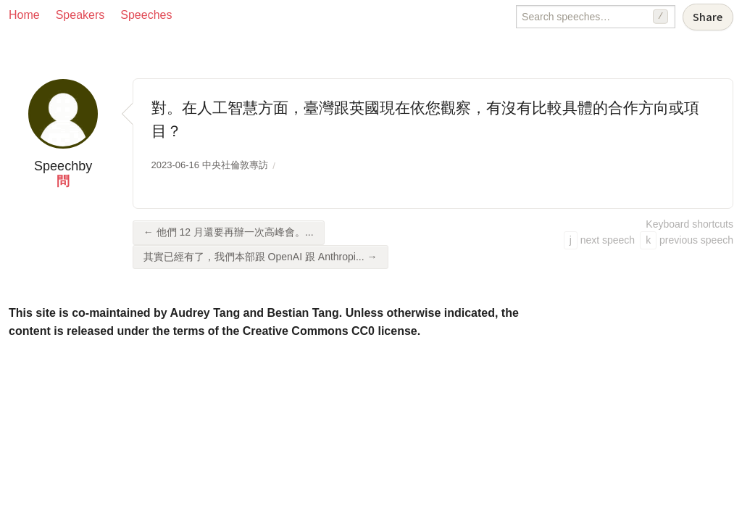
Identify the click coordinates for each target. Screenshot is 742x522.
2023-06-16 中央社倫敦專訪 (209, 165)
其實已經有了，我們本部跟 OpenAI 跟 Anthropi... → (260, 256)
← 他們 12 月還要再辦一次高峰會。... (228, 232)
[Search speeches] (595, 16)
